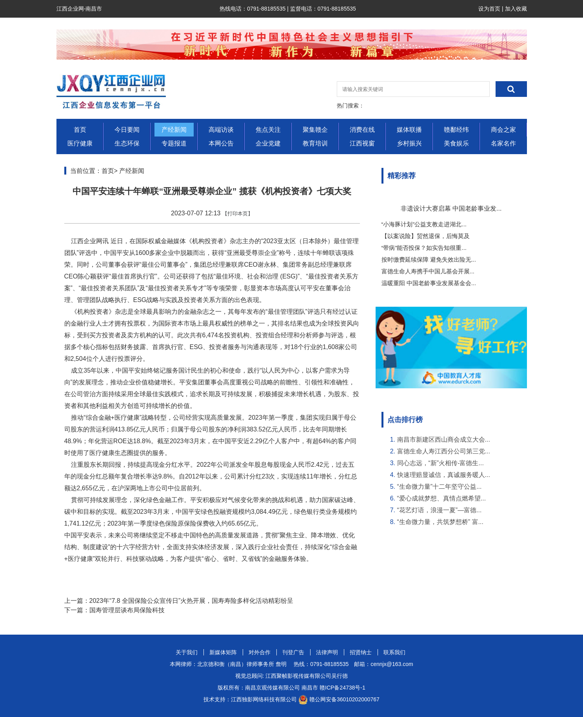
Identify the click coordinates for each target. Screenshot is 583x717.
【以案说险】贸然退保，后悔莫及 (425, 236)
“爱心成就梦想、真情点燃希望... (441, 498)
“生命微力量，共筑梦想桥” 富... (440, 522)
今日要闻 (127, 129)
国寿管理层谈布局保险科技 (127, 610)
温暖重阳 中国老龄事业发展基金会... (428, 283)
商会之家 (503, 129)
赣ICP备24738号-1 (342, 687)
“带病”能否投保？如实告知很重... (424, 247)
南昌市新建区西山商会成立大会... (443, 439)
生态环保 (127, 143)
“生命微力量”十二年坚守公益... (439, 486)
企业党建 (268, 143)
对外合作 (260, 652)
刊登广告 (293, 652)
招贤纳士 (361, 652)
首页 (80, 129)
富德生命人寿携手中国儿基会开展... (428, 271)
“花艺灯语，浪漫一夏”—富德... (439, 510)
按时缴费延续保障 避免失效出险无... (428, 259)
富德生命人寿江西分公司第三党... (443, 451)
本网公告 (221, 143)
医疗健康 (80, 143)
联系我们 (394, 652)
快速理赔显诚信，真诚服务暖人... (443, 474)
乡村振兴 (409, 143)
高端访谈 (221, 129)
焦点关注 (268, 129)
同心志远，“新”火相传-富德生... (440, 463)
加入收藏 (516, 8)
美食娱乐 (456, 143)
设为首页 (489, 8)
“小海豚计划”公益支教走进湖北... (424, 224)
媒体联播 (409, 129)
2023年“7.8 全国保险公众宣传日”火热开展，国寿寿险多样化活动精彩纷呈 (191, 600)
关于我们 (187, 652)
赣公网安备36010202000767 (344, 699)
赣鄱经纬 (456, 129)
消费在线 (362, 129)
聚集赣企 (315, 129)
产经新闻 (174, 129)
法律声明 (327, 652)
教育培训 (315, 143)
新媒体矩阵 (223, 652)
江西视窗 (362, 143)
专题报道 (174, 143)
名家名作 (503, 143)
